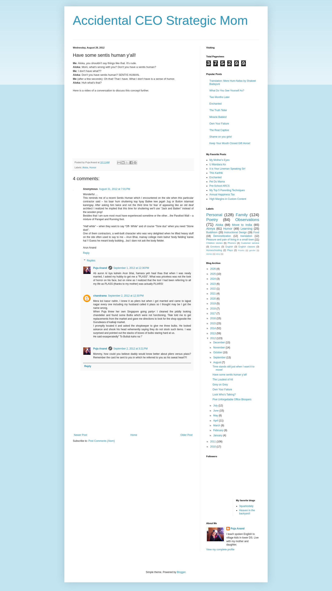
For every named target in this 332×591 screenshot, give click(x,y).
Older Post (186, 435)
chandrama (100, 295)
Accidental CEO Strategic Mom (160, 20)
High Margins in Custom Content (227, 198)
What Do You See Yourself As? (226, 90)
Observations (247, 219)
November (219, 347)
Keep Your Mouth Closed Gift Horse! (229, 143)
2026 (213, 268)
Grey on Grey (220, 384)
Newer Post (80, 435)
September (219, 357)
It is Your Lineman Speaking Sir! (227, 168)
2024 (213, 278)
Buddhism (211, 232)
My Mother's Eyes (219, 160)
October (218, 352)
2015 (213, 323)
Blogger (181, 572)
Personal (214, 215)
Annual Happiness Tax (222, 194)
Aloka (85, 167)
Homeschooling (214, 250)
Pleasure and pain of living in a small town (230, 239)
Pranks (241, 250)
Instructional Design (235, 232)
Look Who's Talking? (224, 394)
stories (209, 254)
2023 (213, 283)
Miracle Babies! (218, 117)
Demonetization (222, 236)
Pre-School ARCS (219, 185)
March (217, 425)
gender (252, 250)
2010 (213, 446)
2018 (213, 308)
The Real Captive (219, 130)
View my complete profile (220, 549)
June (216, 410)
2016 (213, 318)
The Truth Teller (218, 110)
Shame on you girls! (220, 136)
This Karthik (216, 172)
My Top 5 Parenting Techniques (227, 190)
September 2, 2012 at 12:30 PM (126, 295)
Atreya (210, 228)
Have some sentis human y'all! (230, 374)
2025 (213, 273)
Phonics (232, 243)
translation (246, 236)
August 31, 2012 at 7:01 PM (114, 189)
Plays (230, 250)
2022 (213, 288)
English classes (246, 246)
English (229, 246)
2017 (213, 313)
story (218, 254)
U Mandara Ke (217, 164)
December (219, 342)
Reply (86, 252)
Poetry (212, 219)
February (218, 430)
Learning (246, 228)
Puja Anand (100, 268)
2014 (213, 328)
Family (242, 215)
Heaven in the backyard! (247, 512)
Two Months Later (219, 97)
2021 (213, 293)
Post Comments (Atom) (101, 440)
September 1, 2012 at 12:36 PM (131, 268)
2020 (213, 298)
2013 (213, 333)
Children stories (214, 243)
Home (133, 435)
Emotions (215, 246)
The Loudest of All (223, 379)
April (216, 420)
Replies (91, 260)
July (216, 405)
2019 (213, 303)
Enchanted (215, 103)
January (218, 435)
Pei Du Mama (217, 181)
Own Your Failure (219, 123)
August (217, 362)
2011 (213, 441)
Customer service (250, 243)
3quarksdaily (246, 506)
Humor (92, 167)
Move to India (242, 224)
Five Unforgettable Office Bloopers (232, 399)
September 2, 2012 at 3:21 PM (130, 348)
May (216, 415)
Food (256, 232)
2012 (213, 338)
